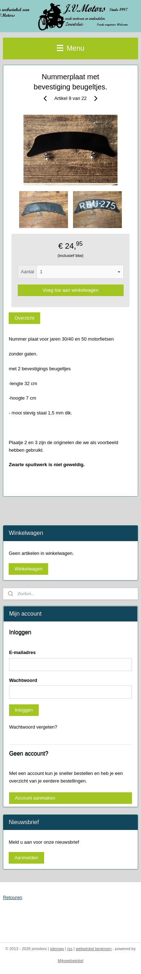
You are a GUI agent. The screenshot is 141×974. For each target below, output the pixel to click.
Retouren (12, 897)
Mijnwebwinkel (71, 960)
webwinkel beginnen (93, 948)
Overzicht (24, 317)
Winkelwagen (28, 569)
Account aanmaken (35, 798)
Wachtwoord (23, 680)
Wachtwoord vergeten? (33, 727)
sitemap (57, 948)
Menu (70, 48)
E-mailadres (22, 652)
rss (70, 948)
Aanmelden (26, 857)
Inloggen (24, 710)
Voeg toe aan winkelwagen (71, 290)
